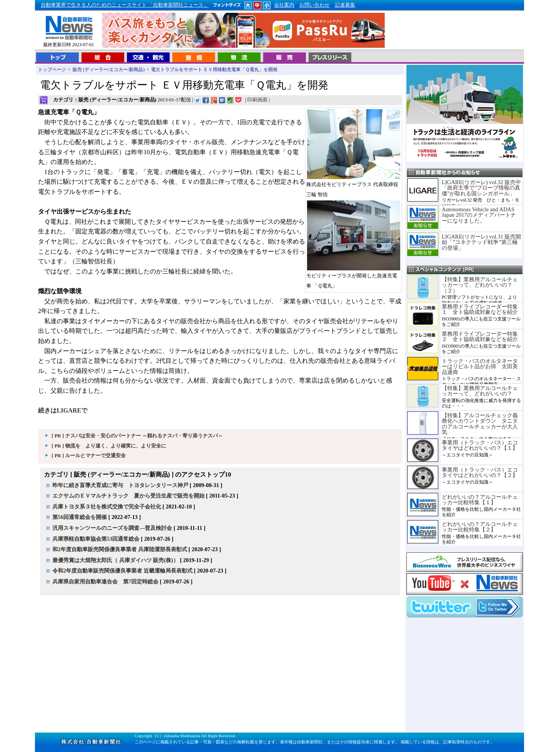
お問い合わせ (314, 5)
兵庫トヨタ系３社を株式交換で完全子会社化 (106, 506)
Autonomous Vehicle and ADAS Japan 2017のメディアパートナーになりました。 (479, 215)
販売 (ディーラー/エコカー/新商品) (109, 69)
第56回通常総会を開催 (79, 517)
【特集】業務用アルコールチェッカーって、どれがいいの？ (480, 391)
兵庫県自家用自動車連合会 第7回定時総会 (105, 581)
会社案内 (284, 5)
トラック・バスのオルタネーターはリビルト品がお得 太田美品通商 (480, 366)
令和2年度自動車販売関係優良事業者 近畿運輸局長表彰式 (122, 570)
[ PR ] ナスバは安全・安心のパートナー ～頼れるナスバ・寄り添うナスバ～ (137, 436)
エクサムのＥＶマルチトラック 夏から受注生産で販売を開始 (128, 496)
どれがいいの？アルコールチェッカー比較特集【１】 (480, 499)
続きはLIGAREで (62, 410)
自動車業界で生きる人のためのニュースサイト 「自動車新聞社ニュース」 (124, 5)
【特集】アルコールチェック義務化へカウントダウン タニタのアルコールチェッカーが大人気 (480, 423)
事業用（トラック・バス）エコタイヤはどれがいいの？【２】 (480, 472)
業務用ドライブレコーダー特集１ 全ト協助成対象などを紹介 (480, 309)
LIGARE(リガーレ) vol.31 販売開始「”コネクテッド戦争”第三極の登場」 (481, 242)
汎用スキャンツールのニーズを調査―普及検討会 (112, 528)
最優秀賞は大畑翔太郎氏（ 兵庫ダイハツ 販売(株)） (115, 560)
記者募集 (345, 5)
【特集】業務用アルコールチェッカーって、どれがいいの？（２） (480, 285)
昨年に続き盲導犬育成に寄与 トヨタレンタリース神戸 (120, 485)
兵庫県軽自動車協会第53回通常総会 (95, 539)
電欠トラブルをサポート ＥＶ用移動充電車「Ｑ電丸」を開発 (214, 69)
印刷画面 (257, 100)
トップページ (52, 69)
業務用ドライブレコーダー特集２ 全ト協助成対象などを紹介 (480, 336)
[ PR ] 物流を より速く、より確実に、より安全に (109, 446)
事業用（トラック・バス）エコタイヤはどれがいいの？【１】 (480, 445)
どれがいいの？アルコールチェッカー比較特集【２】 (480, 527)
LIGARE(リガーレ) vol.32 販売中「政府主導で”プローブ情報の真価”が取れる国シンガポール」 (481, 188)
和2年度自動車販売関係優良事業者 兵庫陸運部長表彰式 (119, 549)
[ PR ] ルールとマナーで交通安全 (89, 455)
